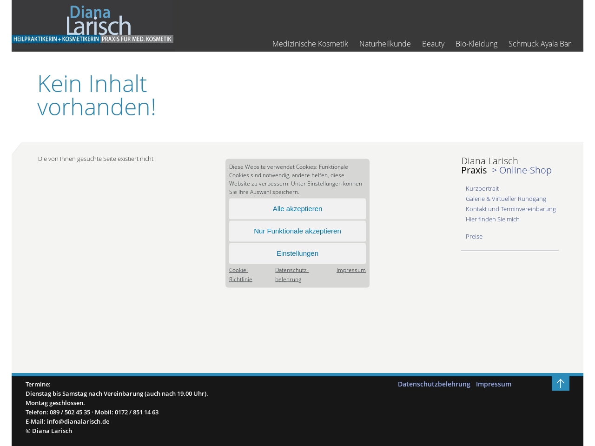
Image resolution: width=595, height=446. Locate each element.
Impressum (351, 269)
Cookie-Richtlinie (240, 274)
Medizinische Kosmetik (310, 44)
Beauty (433, 44)
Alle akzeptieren (298, 209)
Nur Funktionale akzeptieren (297, 231)
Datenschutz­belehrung (292, 274)
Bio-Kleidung (476, 44)
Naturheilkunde (385, 44)
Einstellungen (297, 253)
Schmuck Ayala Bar (540, 44)
